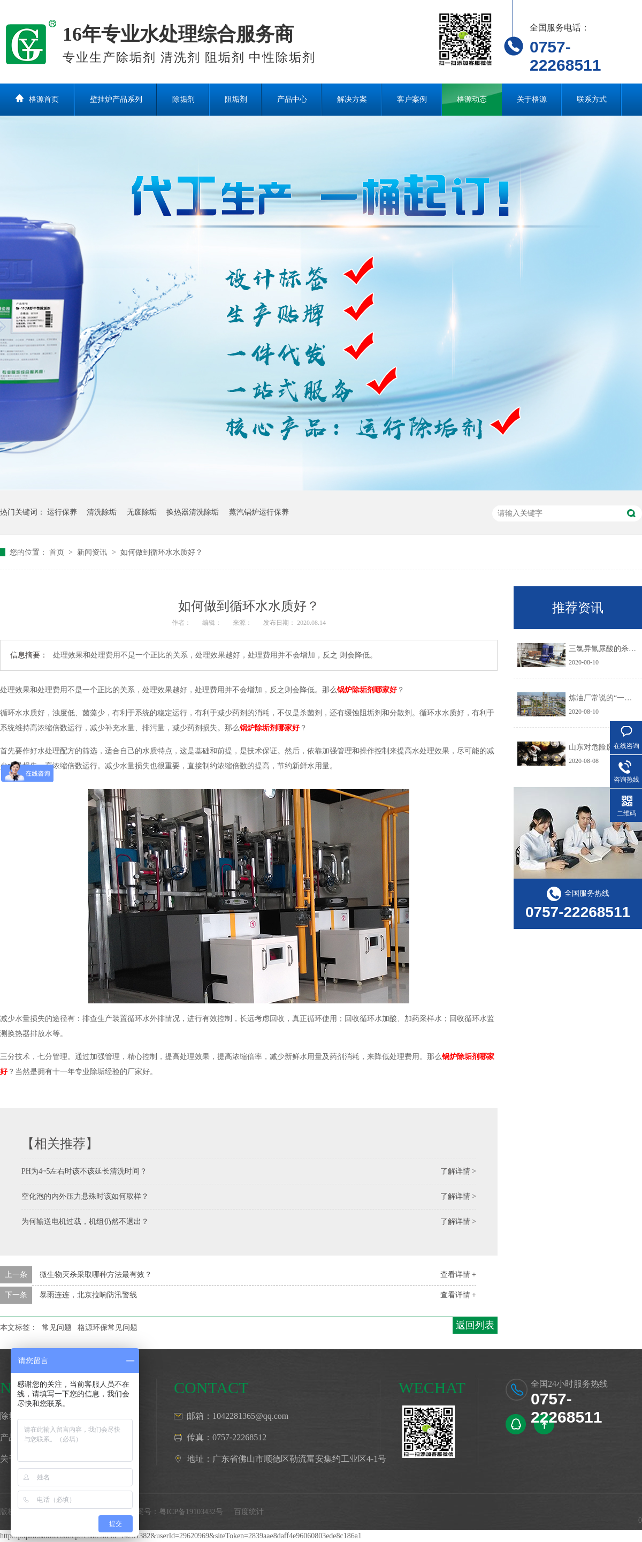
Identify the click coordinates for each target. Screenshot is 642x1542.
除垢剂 (183, 99)
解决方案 (352, 99)
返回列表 (475, 1325)
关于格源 (532, 99)
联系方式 (592, 99)
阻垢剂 (236, 99)
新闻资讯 (93, 552)
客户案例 (412, 99)
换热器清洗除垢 (192, 512)
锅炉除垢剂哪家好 (367, 690)
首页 (57, 552)
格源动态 (472, 99)
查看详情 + (458, 1275)
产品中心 (292, 99)
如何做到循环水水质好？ (161, 552)
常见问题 (57, 1328)
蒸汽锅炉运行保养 (259, 512)
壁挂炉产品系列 (116, 99)
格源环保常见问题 (107, 1328)
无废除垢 (142, 512)
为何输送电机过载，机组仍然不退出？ (85, 1222)
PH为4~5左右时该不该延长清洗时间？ (84, 1171)
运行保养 (62, 512)
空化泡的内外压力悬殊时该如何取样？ (85, 1196)
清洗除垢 (102, 512)
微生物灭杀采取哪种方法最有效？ (96, 1275)
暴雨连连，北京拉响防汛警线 (88, 1295)
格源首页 (44, 99)
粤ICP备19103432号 (191, 1512)
